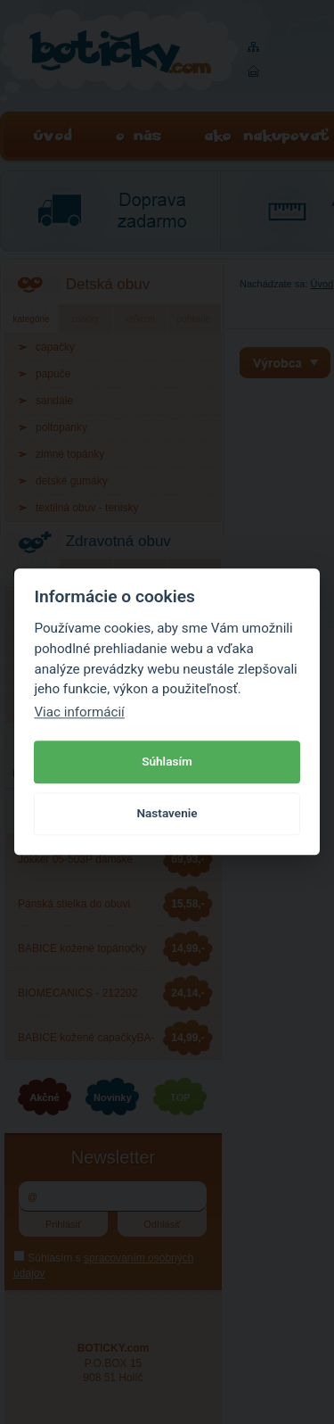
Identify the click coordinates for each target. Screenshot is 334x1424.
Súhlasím (167, 761)
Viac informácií (79, 712)
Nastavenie (166, 813)
